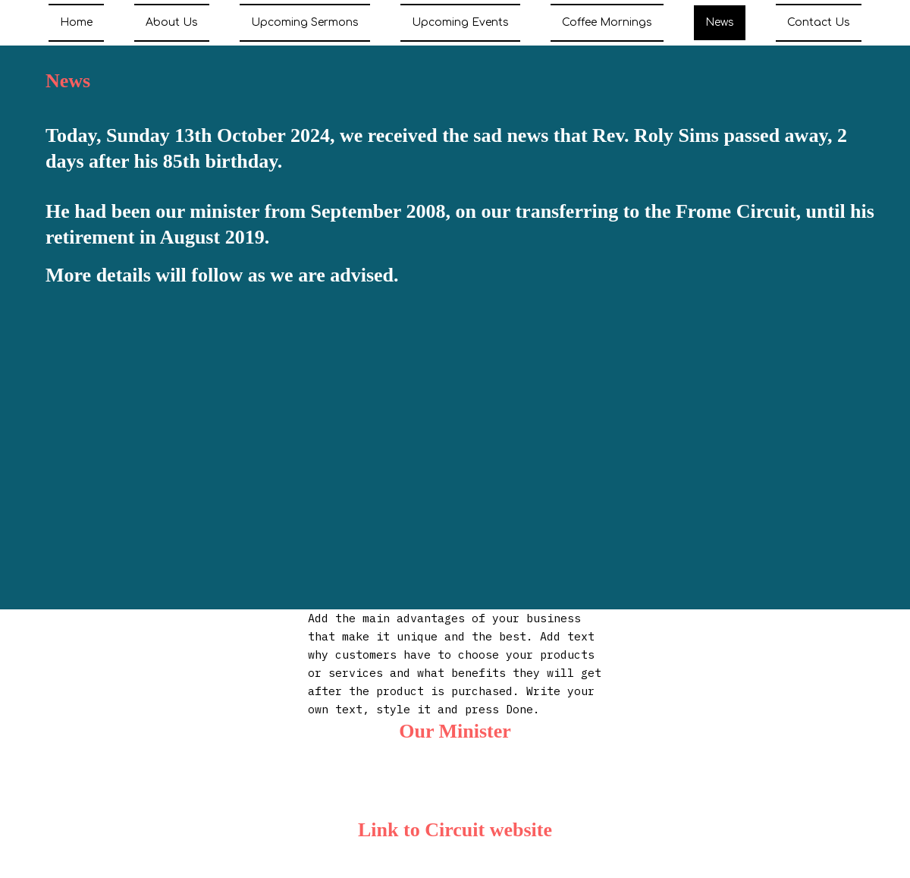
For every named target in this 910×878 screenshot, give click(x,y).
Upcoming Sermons (305, 22)
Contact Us (818, 22)
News (719, 22)
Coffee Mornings (607, 22)
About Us (172, 22)
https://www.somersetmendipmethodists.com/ (452, 866)
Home (76, 22)
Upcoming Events (460, 22)
